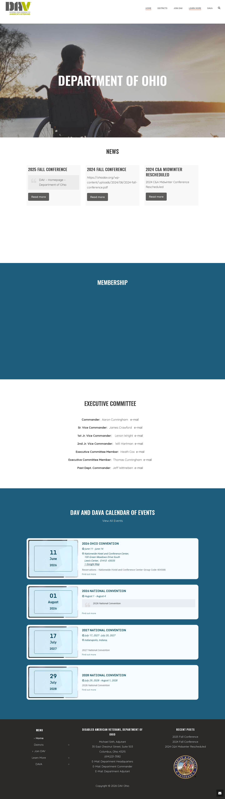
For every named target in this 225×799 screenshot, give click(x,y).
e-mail (134, 419)
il (144, 452)
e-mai (138, 435)
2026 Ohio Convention (100, 543)
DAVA (209, 8)
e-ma (139, 452)
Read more (38, 196)
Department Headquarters (117, 761)
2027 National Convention (104, 630)
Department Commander (117, 766)
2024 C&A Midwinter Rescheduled (185, 746)
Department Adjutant (117, 771)
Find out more (89, 574)
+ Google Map (91, 564)
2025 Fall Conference (185, 736)
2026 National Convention (104, 591)
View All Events (112, 521)
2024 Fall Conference (185, 741)
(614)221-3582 (112, 756)
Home (148, 8)
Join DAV (178, 8)
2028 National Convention (104, 675)
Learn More (195, 8)
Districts (162, 8)
